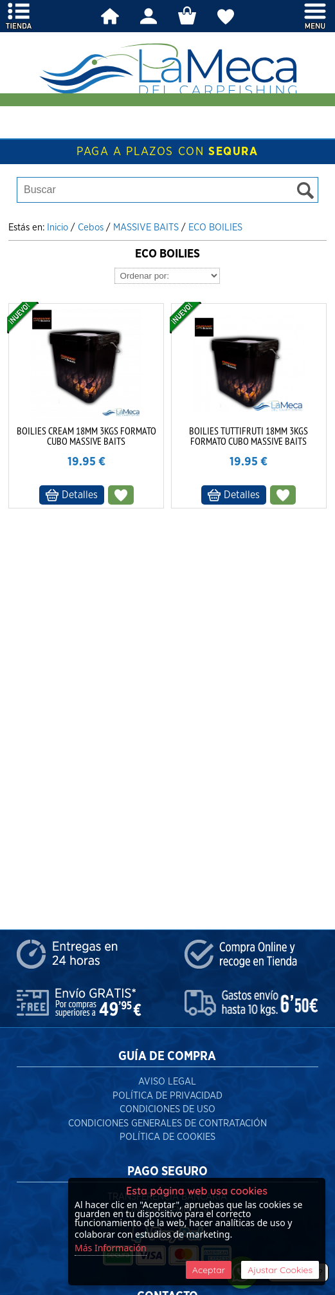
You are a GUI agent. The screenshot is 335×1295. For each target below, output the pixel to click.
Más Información (111, 1248)
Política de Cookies (167, 1137)
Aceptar (208, 1270)
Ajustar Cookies (280, 1270)
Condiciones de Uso (167, 1109)
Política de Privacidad (167, 1096)
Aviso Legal (167, 1081)
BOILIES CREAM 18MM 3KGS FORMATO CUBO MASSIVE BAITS (86, 435)
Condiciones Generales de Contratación (167, 1123)
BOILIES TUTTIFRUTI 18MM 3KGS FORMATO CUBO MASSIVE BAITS (248, 435)
